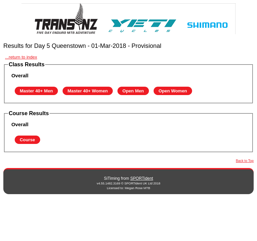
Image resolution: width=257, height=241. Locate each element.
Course (27, 139)
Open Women (173, 90)
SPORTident (141, 178)
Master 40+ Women (88, 90)
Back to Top (245, 161)
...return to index (21, 57)
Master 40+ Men (36, 90)
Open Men (133, 90)
